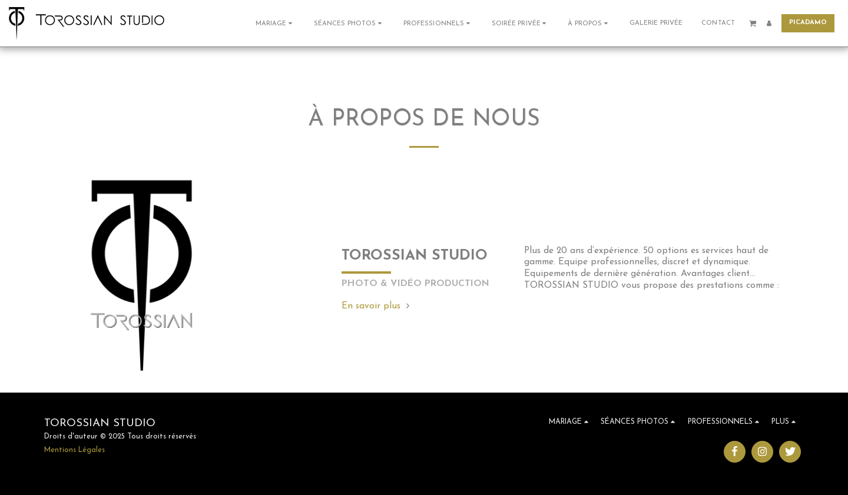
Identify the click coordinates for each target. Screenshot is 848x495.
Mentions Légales (74, 450)
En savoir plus (377, 306)
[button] (275, 23)
